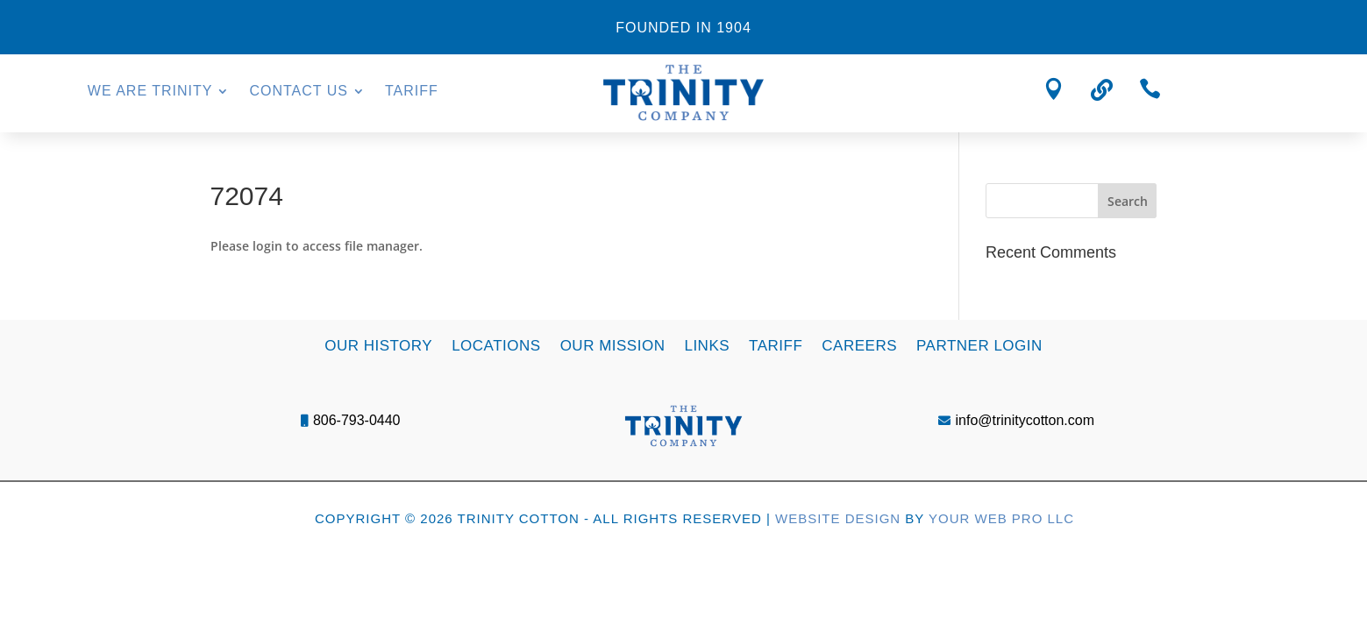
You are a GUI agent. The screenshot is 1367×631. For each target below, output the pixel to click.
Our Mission (613, 344)
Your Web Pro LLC (1001, 518)
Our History (378, 344)
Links (707, 344)
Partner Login (979, 344)
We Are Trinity (150, 91)
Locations (496, 344)
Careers (859, 344)
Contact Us (298, 91)
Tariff (411, 91)
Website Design (838, 518)
